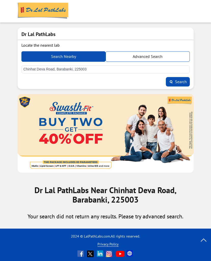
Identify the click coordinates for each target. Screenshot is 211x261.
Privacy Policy (108, 244)
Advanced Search (148, 56)
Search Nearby (63, 56)
